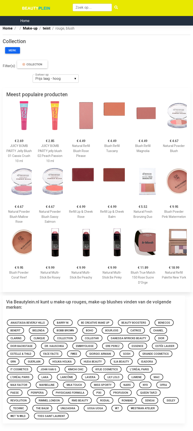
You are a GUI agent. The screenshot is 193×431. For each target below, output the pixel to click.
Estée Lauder (164, 346)
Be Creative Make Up (95, 322)
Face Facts (51, 353)
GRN (13, 361)
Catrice (135, 330)
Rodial (105, 400)
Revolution (18, 400)
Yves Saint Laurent (51, 416)
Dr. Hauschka (54, 346)
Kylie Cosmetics (107, 369)
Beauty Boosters (133, 322)
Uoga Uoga (95, 408)
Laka (45, 377)
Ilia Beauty (121, 361)
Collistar (92, 338)
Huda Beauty (93, 361)
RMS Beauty (80, 400)
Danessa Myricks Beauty (128, 338)
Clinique (39, 338)
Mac (157, 377)
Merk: (12, 50)
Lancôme (66, 377)
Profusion (120, 392)
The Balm (42, 408)
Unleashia (68, 408)
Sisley (171, 400)
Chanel (158, 330)
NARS (127, 385)
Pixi (98, 392)
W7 (117, 408)
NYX (145, 385)
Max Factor (18, 385)
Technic (18, 408)
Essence (137, 346)
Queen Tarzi (148, 392)
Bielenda (38, 330)
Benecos (164, 322)
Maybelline (47, 385)
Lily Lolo (113, 377)
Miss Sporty (102, 385)
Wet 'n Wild (18, 416)
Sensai (150, 400)
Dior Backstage (21, 346)
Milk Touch (74, 385)
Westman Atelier (143, 408)
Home (25, 21)
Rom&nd (127, 400)
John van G (48, 369)
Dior (161, 338)
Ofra (163, 385)
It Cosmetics (19, 369)
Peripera (37, 392)
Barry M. (63, 322)
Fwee (74, 353)
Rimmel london (49, 400)
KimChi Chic (76, 369)
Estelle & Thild (20, 353)
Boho (89, 330)
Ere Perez (113, 346)
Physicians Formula (70, 392)
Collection (32, 64)
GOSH (126, 353)
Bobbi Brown (65, 330)
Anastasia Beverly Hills (27, 322)
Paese (14, 392)
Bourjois (111, 330)
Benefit (15, 330)
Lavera (90, 377)
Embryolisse (85, 346)
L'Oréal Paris (139, 369)
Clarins (16, 338)
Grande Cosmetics (155, 353)
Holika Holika (62, 361)
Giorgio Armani (100, 353)
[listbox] (56, 78)
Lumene (136, 377)
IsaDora (147, 361)
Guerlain (34, 361)
